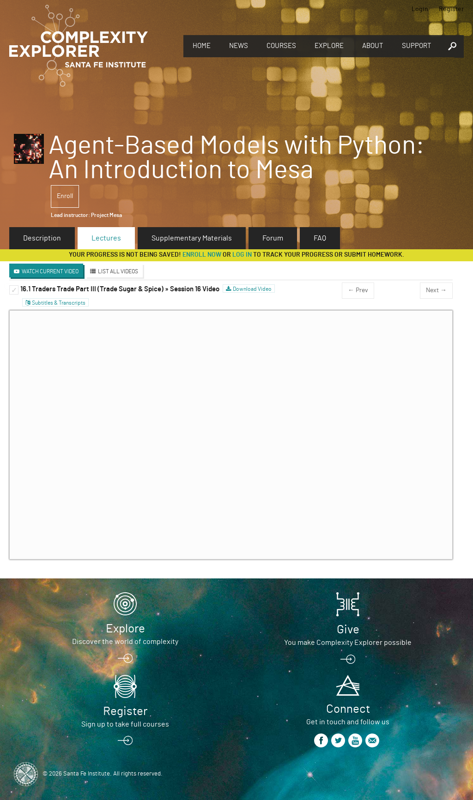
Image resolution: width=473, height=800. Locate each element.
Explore (329, 45)
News (238, 45)
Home (202, 45)
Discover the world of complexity (125, 641)
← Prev (358, 290)
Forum (272, 238)
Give (348, 630)
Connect (348, 709)
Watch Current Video (50, 271)
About (372, 45)
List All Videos (118, 271)
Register (451, 9)
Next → (436, 290)
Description (42, 238)
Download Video (252, 289)
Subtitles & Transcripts (58, 303)
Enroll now (201, 255)
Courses (281, 45)
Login (420, 9)
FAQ (320, 238)
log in (242, 255)
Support (416, 45)
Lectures (106, 238)
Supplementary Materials (192, 238)
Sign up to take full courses (125, 724)
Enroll (65, 196)
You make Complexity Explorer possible (348, 642)
